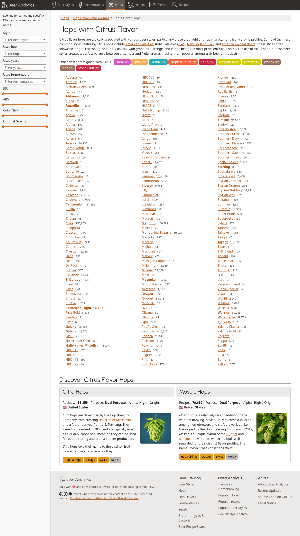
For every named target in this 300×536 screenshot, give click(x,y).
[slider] (3, 93)
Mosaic (147, 270)
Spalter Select (228, 162)
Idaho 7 (147, 124)
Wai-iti (222, 298)
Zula (221, 355)
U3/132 (223, 275)
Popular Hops (228, 495)
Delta (69, 261)
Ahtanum (73, 96)
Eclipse (71, 270)
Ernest (70, 298)
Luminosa (149, 209)
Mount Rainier (152, 284)
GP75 (69, 336)
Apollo (70, 115)
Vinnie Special (228, 289)
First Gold (73, 312)
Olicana (147, 312)
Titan (221, 246)
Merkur (147, 256)
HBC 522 (72, 364)
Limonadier (150, 195)
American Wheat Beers (238, 44)
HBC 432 (72, 355)
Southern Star (228, 148)
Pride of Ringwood (231, 87)
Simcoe (223, 120)
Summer (224, 204)
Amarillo (72, 105)
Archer (70, 124)
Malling (147, 228)
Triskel (222, 265)
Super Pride (226, 214)
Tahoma (224, 228)
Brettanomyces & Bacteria (191, 517)
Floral (122, 62)
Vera (221, 279)
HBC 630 (148, 77)
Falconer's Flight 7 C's (82, 308)
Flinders (71, 317)
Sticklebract (226, 171)
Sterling (224, 167)
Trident (223, 256)
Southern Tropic (229, 157)
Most (145, 275)
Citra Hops (75, 391)
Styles (103, 460)
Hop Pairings (72, 460)
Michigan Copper (154, 261)
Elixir (69, 289)
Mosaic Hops (194, 391)
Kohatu (147, 162)
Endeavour (73, 294)
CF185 (70, 214)
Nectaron (148, 289)
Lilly (144, 190)
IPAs (181, 44)
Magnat (147, 218)
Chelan (71, 218)
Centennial (74, 204)
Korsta (146, 167)
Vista (221, 294)
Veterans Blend (229, 284)
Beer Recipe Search (193, 526)
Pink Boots (149, 364)
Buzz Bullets (74, 181)
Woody (271, 62)
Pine (67, 68)
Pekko (146, 350)
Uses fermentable (16, 74)
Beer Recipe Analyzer (233, 514)
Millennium (150, 265)
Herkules (148, 87)
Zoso (221, 350)
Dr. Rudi (71, 265)
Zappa (222, 341)
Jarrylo (146, 148)
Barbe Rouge (75, 148)
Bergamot (73, 157)
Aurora (71, 134)
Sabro (222, 101)
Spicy (140, 62)
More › (115, 460)
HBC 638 (148, 82)
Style (6, 33)
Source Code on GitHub (275, 497)
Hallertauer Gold (78, 341)
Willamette (226, 317)
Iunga (146, 138)
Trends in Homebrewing (228, 486)
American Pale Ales (140, 44)
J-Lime (146, 143)
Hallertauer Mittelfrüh (83, 345)
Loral (145, 199)
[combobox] (25, 54)
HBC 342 (72, 350)
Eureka (71, 303)
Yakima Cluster (228, 326)
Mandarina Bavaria (156, 232)
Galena (71, 331)
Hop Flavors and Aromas (91, 18)
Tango (222, 237)
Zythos (223, 364)
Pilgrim (147, 355)
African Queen (76, 87)
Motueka (149, 279)
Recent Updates (269, 490)
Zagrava (224, 336)
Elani (69, 284)
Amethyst (73, 110)
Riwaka (223, 96)
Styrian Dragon (229, 185)
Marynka (148, 237)
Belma (70, 152)
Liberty (147, 185)
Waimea (224, 303)
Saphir (222, 110)
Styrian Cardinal (229, 181)
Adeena (71, 77)
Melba (146, 246)
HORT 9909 (150, 96)
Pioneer (223, 77)
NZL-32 (147, 308)
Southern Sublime (231, 152)
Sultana (223, 199)
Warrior (224, 312)
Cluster (71, 232)
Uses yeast (11, 60)
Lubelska (148, 204)
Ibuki (145, 120)
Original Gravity (14, 121)
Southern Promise (231, 143)
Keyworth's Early (154, 157)
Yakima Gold (227, 331)
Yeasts (183, 509)
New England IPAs (200, 44)
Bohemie (72, 171)
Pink (145, 359)
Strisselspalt (226, 176)
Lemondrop (150, 181)
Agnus (70, 91)
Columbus (73, 242)
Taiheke (223, 232)
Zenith (222, 345)
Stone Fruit (88, 68)
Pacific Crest (151, 326)
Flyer (69, 322)
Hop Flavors (187, 497)
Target (223, 242)
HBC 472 (72, 359)
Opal (145, 322)
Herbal (158, 62)
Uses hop (10, 46)
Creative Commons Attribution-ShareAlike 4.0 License (104, 498)
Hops (65, 18)
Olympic (148, 317)
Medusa (148, 242)
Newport (148, 294)
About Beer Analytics (273, 484)
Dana (69, 256)
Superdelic (225, 218)
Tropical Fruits (183, 62)
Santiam (224, 105)
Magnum (149, 223)
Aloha (70, 101)
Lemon (251, 62)
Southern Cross (229, 134)
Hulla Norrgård (153, 110)
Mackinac (148, 214)
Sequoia (224, 115)
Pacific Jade (150, 331)
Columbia (73, 237)
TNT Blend (225, 251)
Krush (146, 171)
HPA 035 (148, 101)
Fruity (207, 62)
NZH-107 (148, 303)
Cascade (72, 195)
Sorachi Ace (227, 129)
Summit (224, 209)
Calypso (71, 190)
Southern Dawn (229, 138)
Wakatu (223, 308)
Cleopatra (73, 228)
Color (11, 110)
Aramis (71, 120)
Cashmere (73, 199)
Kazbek (147, 152)
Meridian (148, 251)
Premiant (224, 82)
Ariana (70, 129)
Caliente (72, 185)
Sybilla (222, 223)
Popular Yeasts (229, 501)
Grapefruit (229, 62)
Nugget (148, 298)
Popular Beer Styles (232, 508)
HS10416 (148, 105)
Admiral (71, 82)
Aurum (71, 138)
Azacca (71, 143)
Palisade (148, 341)
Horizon (147, 91)
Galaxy (71, 326)
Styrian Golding (230, 190)
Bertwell (72, 162)
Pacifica (147, 336)
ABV (6, 99)
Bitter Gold (73, 167)
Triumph (224, 270)
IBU (6, 88)
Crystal (71, 251)
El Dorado (73, 279)
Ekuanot (72, 275)
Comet (70, 246)
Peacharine (150, 345)
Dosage (90, 460)
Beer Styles (187, 484)
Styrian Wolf (226, 195)
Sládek (222, 124)
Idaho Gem (150, 129)
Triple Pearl (226, 261)
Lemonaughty (152, 176)
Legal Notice (267, 503)
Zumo (222, 359)
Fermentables (189, 503)
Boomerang (74, 176)
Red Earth (225, 91)
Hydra (146, 115)
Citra (69, 223)
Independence (152, 134)
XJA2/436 (224, 322)
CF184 (70, 209)
